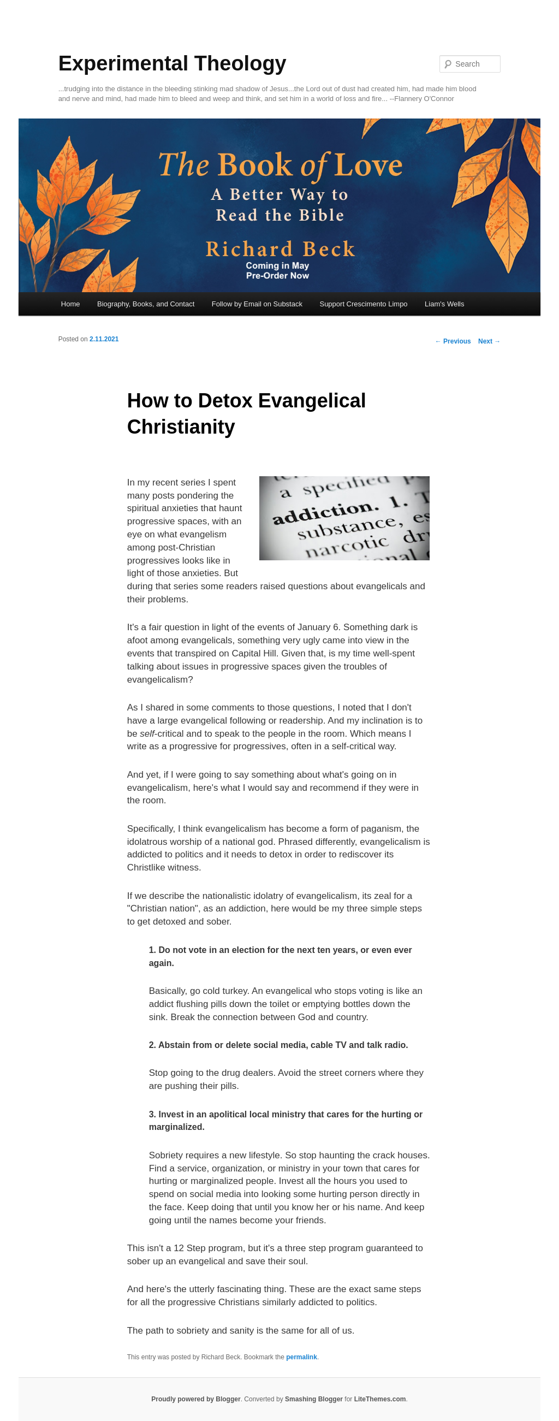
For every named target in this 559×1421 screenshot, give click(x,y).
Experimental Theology (172, 63)
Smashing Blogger (314, 1399)
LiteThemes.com (380, 1399)
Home (70, 304)
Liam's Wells (444, 304)
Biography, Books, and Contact (145, 304)
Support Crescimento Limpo (363, 304)
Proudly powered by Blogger (195, 1399)
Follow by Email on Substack (257, 304)
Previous (453, 341)
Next (489, 341)
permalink (301, 1357)
